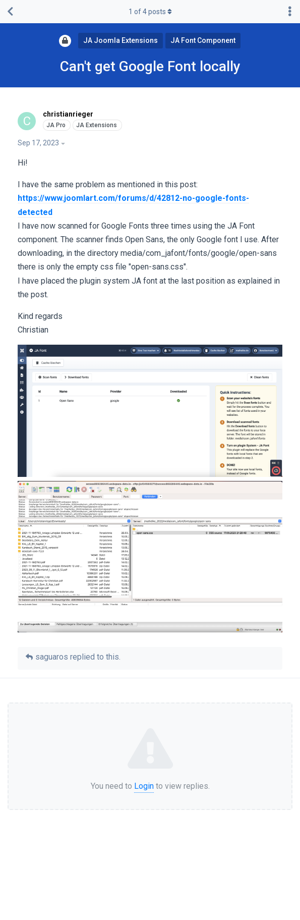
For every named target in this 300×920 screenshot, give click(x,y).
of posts (150, 12)
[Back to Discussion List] (10, 11)
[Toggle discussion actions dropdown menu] (290, 11)
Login (144, 786)
